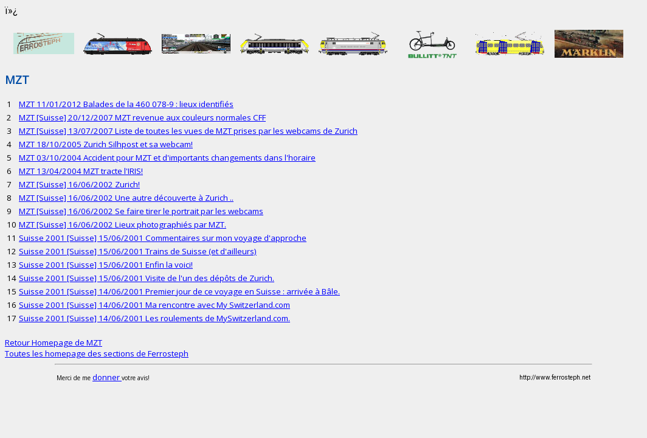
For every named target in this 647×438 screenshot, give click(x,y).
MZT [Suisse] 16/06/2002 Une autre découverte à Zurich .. (126, 197)
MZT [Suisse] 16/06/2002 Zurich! (79, 184)
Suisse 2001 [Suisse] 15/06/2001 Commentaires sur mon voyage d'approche (162, 237)
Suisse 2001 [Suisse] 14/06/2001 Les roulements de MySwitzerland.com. (154, 318)
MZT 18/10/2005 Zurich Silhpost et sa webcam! (106, 144)
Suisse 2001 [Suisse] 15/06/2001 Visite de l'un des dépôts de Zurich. (146, 278)
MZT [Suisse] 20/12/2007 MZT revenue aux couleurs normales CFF (142, 117)
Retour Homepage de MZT (53, 342)
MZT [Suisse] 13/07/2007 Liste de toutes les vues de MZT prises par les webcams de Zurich (188, 130)
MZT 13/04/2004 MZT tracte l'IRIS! (81, 170)
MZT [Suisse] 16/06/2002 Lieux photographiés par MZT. (122, 224)
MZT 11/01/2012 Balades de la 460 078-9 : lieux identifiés (126, 104)
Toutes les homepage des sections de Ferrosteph (97, 353)
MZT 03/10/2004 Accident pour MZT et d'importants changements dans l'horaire (167, 157)
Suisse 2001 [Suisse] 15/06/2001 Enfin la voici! (106, 264)
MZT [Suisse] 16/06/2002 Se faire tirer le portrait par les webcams (141, 211)
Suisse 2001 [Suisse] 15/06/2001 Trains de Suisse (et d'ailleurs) (138, 251)
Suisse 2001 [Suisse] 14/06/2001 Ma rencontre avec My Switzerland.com (154, 304)
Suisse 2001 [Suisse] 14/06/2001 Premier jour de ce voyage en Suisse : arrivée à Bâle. (179, 291)
